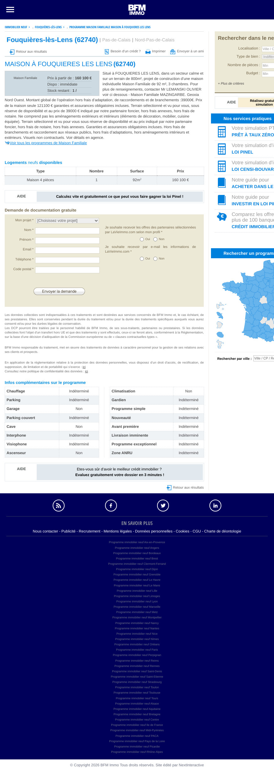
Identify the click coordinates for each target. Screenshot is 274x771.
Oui (147, 239)
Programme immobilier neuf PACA (137, 735)
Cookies (182, 531)
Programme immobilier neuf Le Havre (137, 579)
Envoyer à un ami (187, 51)
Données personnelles (153, 531)
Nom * (29, 230)
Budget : (253, 73)
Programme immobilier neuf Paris (137, 649)
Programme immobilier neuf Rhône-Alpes (137, 751)
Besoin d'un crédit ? (123, 51)
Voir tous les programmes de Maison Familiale (48, 143)
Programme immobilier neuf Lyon (137, 601)
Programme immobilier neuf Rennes (137, 666)
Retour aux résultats (28, 52)
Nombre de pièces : (244, 65)
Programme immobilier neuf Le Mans (137, 585)
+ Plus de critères (231, 84)
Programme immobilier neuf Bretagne (137, 714)
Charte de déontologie (222, 531)
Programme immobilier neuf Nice (136, 633)
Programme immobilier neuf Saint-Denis (137, 671)
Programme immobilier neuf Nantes (137, 628)
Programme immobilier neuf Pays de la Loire (137, 741)
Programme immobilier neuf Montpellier (136, 617)
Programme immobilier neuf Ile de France (137, 724)
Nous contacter (45, 531)
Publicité (68, 531)
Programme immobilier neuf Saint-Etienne (137, 676)
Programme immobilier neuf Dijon (137, 569)
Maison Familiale (25, 78)
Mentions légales (117, 531)
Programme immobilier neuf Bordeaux (137, 553)
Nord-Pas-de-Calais (154, 40)
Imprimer (155, 51)
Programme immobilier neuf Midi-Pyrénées (137, 730)
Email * (28, 249)
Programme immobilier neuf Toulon (137, 687)
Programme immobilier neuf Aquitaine (137, 709)
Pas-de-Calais (116, 40)
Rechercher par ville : (234, 359)
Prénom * (26, 240)
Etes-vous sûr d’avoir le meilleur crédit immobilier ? (119, 472)
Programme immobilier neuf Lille (137, 590)
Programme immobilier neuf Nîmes (137, 639)
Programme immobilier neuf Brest (137, 558)
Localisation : (249, 48)
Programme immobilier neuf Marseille (136, 606)
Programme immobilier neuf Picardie (137, 746)
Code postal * (23, 269)
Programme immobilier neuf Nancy (137, 623)
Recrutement (89, 531)
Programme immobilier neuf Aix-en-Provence (137, 542)
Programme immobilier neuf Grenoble (137, 574)
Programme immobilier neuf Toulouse (137, 692)
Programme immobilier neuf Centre (137, 719)
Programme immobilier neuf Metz (137, 612)
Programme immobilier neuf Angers (137, 547)
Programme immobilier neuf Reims (137, 660)
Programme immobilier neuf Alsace (137, 703)
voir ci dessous (116, 94)
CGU (196, 531)
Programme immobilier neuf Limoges (137, 596)
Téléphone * (24, 259)
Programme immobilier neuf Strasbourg (136, 682)
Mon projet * (24, 220)
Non (162, 239)
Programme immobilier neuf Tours (137, 698)
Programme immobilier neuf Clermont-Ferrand (137, 563)
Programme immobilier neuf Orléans (137, 644)
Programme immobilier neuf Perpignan (137, 655)
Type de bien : (248, 56)
